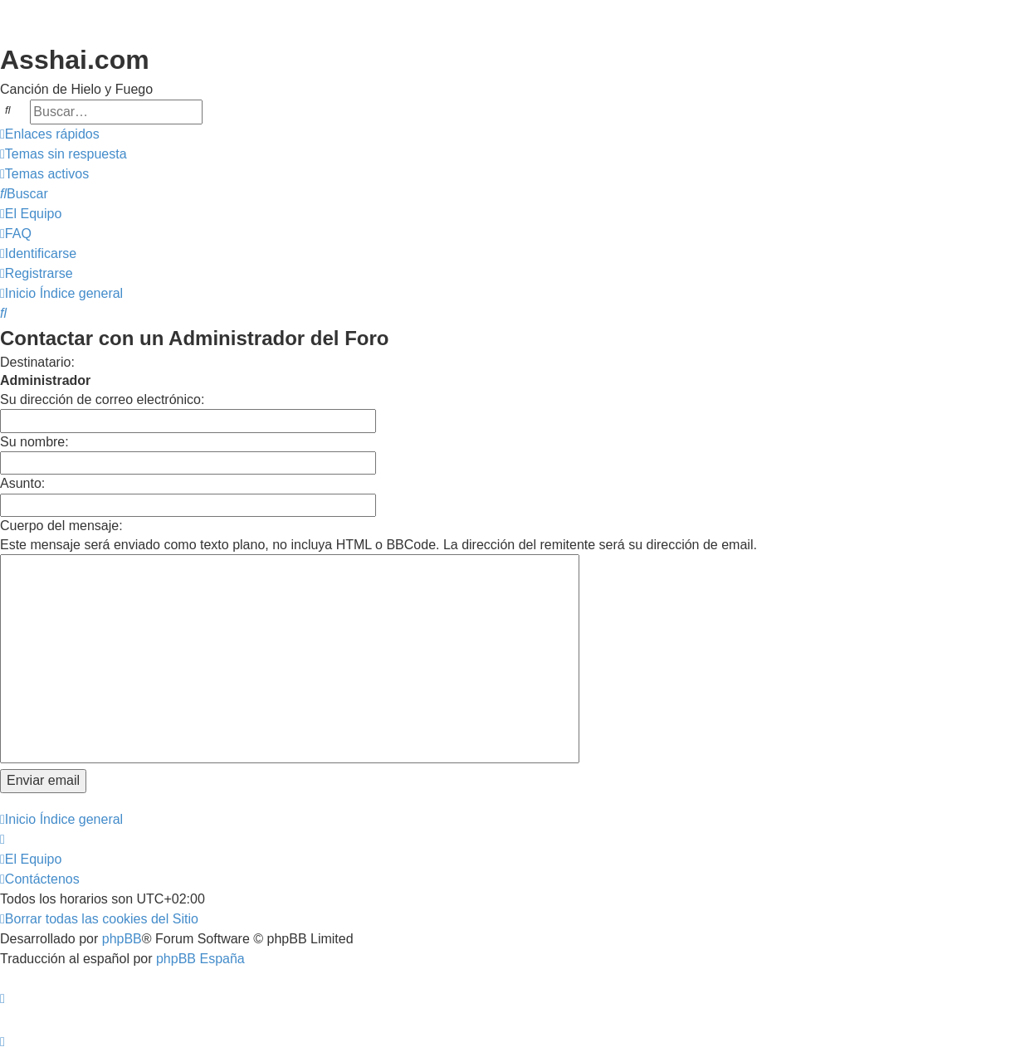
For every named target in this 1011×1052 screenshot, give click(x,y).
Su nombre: (34, 442)
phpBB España (200, 959)
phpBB (122, 939)
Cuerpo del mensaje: (61, 526)
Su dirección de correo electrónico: (102, 399)
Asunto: (22, 483)
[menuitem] (63, 154)
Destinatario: (37, 362)
